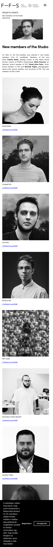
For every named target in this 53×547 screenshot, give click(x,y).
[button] (45, 5)
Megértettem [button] (27, 523)
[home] (26, 5)
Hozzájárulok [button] (42, 523)
